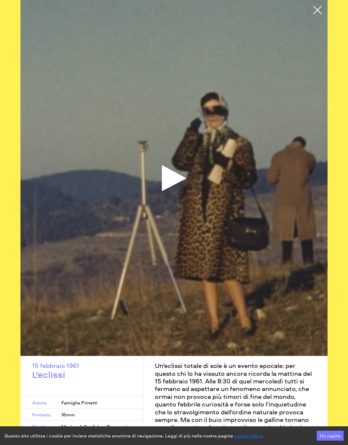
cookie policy (248, 435)
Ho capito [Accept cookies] (330, 435)
